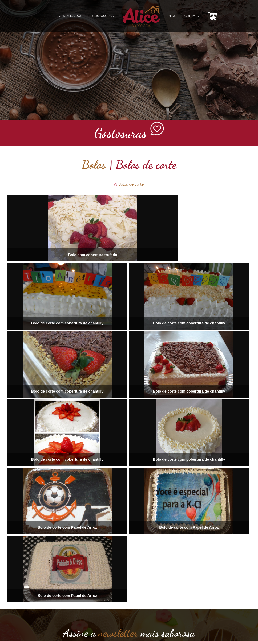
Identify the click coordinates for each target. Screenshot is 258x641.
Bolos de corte (131, 184)
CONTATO (191, 16)
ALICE (55, 625)
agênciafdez (247, 629)
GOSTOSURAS (38, 625)
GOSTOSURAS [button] (103, 16)
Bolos (94, 164)
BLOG (172, 16)
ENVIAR (129, 598)
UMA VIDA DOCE (71, 16)
